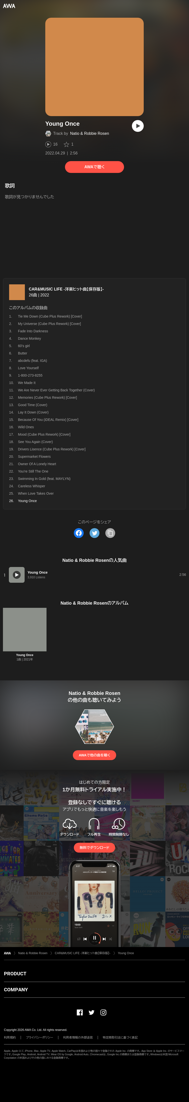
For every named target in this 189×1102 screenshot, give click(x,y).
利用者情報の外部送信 (78, 1037)
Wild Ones (26, 427)
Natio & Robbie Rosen (89, 133)
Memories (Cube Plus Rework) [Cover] (47, 397)
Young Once (24, 655)
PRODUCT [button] (15, 974)
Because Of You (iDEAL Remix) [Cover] (48, 420)
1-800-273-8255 (30, 375)
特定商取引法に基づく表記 (120, 1037)
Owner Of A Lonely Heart (37, 464)
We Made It (26, 383)
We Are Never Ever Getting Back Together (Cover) (56, 390)
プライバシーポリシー (39, 1037)
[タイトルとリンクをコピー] (110, 533)
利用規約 (10, 1037)
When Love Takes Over (36, 493)
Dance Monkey (29, 338)
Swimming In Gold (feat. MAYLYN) (44, 479)
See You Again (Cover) (35, 442)
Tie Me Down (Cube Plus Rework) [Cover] (50, 316)
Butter (22, 353)
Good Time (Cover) (32, 405)
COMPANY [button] (16, 990)
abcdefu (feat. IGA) (32, 361)
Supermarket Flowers (34, 457)
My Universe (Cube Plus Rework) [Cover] (49, 324)
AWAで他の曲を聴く (94, 755)
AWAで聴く (94, 167)
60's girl (24, 346)
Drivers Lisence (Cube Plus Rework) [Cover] (52, 449)
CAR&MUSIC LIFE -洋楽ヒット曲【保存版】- (66, 289)
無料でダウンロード (94, 848)
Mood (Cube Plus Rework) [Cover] (44, 434)
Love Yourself (28, 368)
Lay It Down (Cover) (33, 412)
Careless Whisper (31, 486)
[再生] (138, 126)
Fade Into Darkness (33, 331)
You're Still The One (33, 471)
